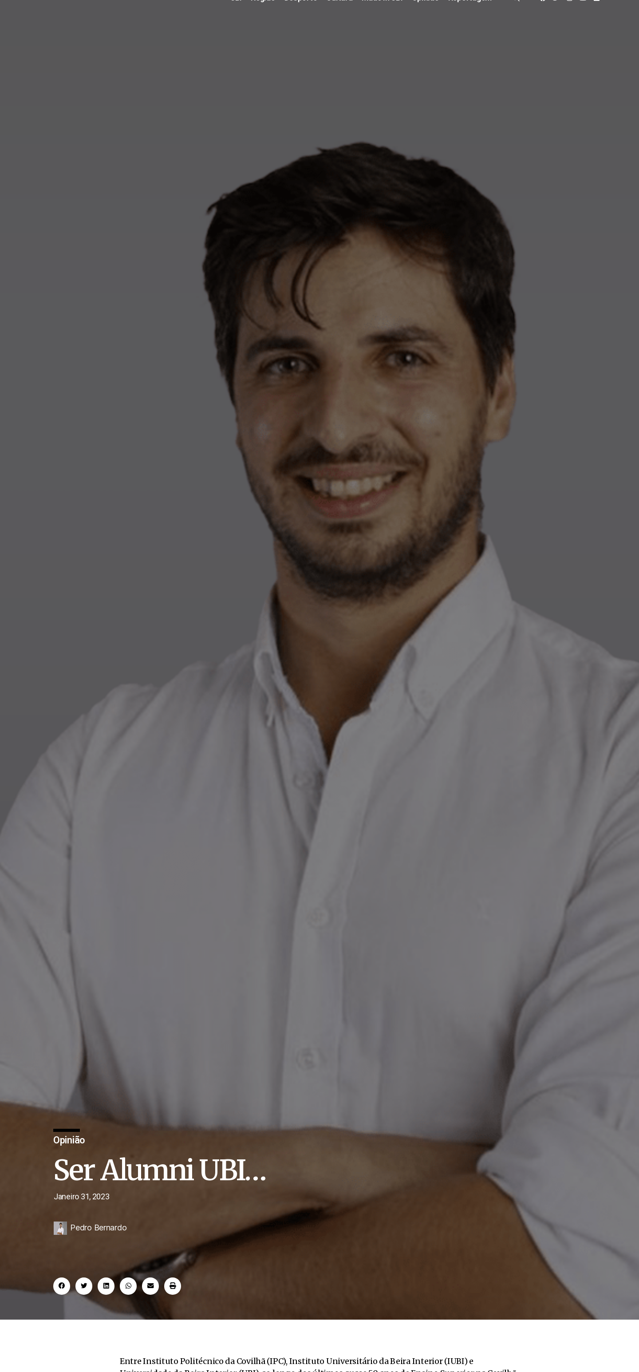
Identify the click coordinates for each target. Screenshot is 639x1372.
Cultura (339, 28)
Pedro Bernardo (98, 1267)
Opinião (425, 28)
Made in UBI (382, 28)
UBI (236, 28)
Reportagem (470, 28)
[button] (61, 1326)
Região (263, 28)
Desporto (301, 28)
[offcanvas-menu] (516, 27)
